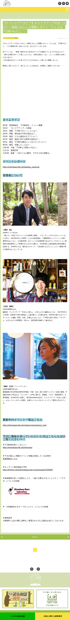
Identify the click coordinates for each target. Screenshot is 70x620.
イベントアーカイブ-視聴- (11, 38)
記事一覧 (35, 537)
